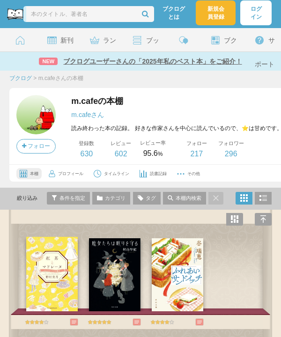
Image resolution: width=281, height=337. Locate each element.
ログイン (256, 13)
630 (86, 154)
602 (121, 154)
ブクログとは (174, 13)
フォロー (36, 146)
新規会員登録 (215, 13)
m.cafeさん (87, 114)
